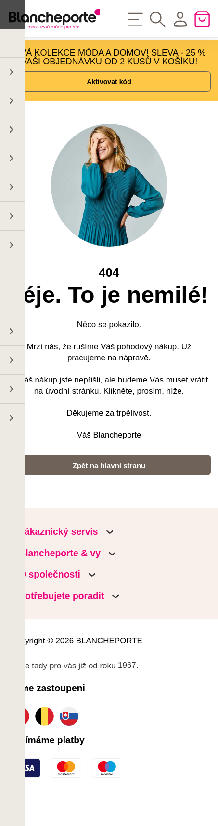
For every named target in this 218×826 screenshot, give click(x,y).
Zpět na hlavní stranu (108, 487)
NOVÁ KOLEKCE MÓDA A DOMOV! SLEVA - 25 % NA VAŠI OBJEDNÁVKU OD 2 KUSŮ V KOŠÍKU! (106, 60)
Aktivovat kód (109, 91)
